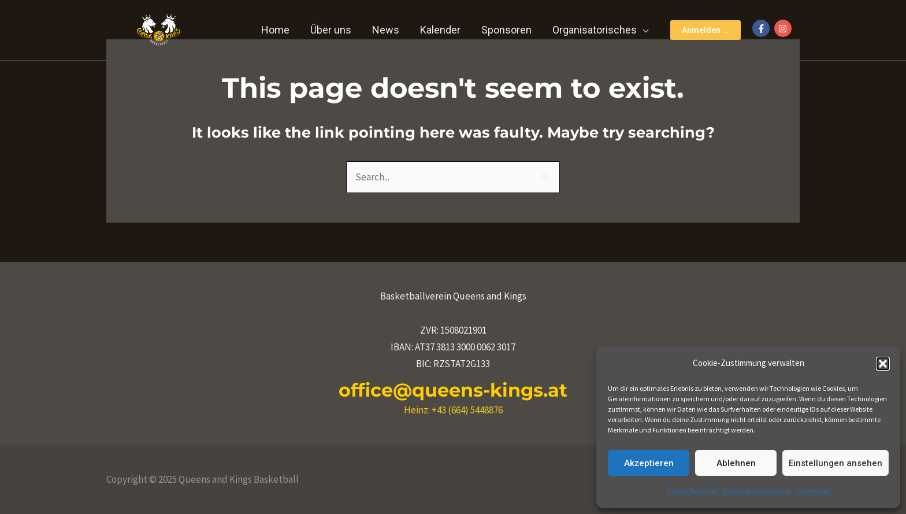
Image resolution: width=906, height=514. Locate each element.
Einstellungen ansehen (835, 463)
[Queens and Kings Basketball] (158, 29)
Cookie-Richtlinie (692, 490)
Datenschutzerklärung (756, 490)
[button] (883, 363)
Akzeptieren (649, 463)
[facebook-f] (762, 28)
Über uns (330, 30)
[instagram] (784, 28)
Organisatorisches (594, 30)
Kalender (440, 30)
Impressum (813, 490)
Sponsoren (506, 30)
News (385, 30)
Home (275, 30)
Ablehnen (736, 463)
